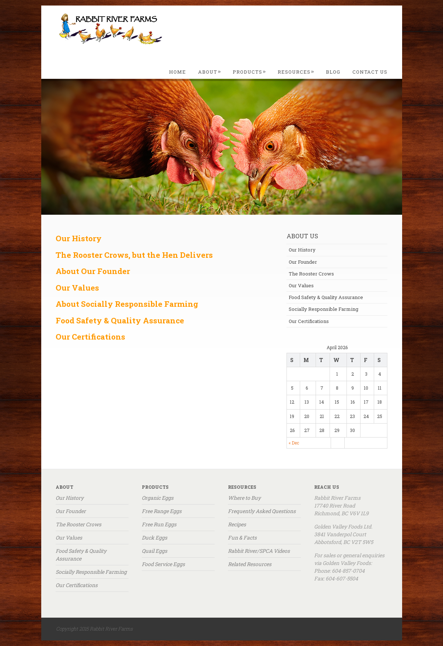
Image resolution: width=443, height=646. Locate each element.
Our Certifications (309, 321)
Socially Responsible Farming (323, 309)
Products (249, 72)
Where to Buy (244, 497)
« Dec (294, 443)
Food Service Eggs (163, 564)
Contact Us (369, 72)
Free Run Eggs (159, 524)
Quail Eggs (154, 550)
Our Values (77, 287)
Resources (296, 72)
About (209, 72)
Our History (302, 249)
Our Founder (303, 262)
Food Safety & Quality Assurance (326, 297)
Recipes (237, 524)
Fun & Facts (242, 537)
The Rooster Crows (311, 273)
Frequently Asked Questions (262, 511)
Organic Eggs (157, 497)
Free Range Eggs (162, 511)
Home (177, 72)
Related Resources (249, 564)
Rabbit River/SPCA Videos (259, 550)
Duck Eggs (154, 537)
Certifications (98, 336)
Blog (333, 72)
